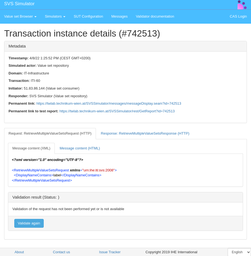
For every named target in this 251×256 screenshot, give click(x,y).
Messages (119, 16)
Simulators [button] (55, 16)
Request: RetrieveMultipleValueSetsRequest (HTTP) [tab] (50, 133)
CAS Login (238, 16)
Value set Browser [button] (20, 16)
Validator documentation (155, 16)
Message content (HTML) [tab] (80, 148)
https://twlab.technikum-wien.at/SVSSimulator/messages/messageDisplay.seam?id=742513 (108, 103)
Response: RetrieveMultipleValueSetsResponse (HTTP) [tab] (145, 133)
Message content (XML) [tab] (31, 148)
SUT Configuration (88, 16)
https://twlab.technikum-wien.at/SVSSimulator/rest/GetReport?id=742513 (117, 111)
